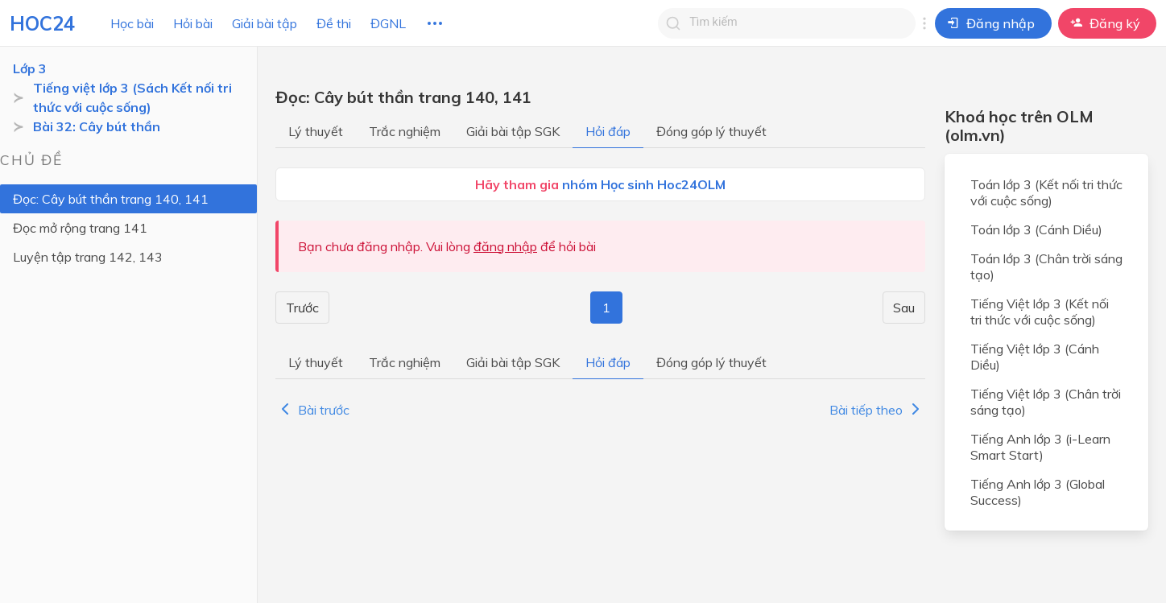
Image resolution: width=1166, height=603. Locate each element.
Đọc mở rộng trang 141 (80, 228)
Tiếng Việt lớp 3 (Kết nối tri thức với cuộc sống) (1039, 311)
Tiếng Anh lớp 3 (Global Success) (1037, 492)
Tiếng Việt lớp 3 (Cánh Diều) (1034, 357)
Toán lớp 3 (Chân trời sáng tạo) (1046, 266)
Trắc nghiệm (404, 131)
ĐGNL (388, 23)
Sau (904, 307)
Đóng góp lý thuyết (711, 131)
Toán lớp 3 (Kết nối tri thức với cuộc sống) (1046, 192)
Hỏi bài (193, 23)
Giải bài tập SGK (513, 131)
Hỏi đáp (608, 131)
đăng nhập (505, 246)
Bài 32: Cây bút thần (96, 126)
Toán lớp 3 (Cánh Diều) (1036, 229)
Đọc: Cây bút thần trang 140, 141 (111, 199)
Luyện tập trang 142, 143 (88, 257)
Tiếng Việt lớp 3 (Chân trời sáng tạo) (1045, 402)
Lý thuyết (315, 131)
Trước (302, 307)
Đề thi (333, 23)
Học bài (132, 23)
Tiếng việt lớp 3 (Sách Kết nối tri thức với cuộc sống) (132, 97)
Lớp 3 (30, 68)
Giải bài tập (264, 23)
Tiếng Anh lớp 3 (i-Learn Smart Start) (1040, 447)
